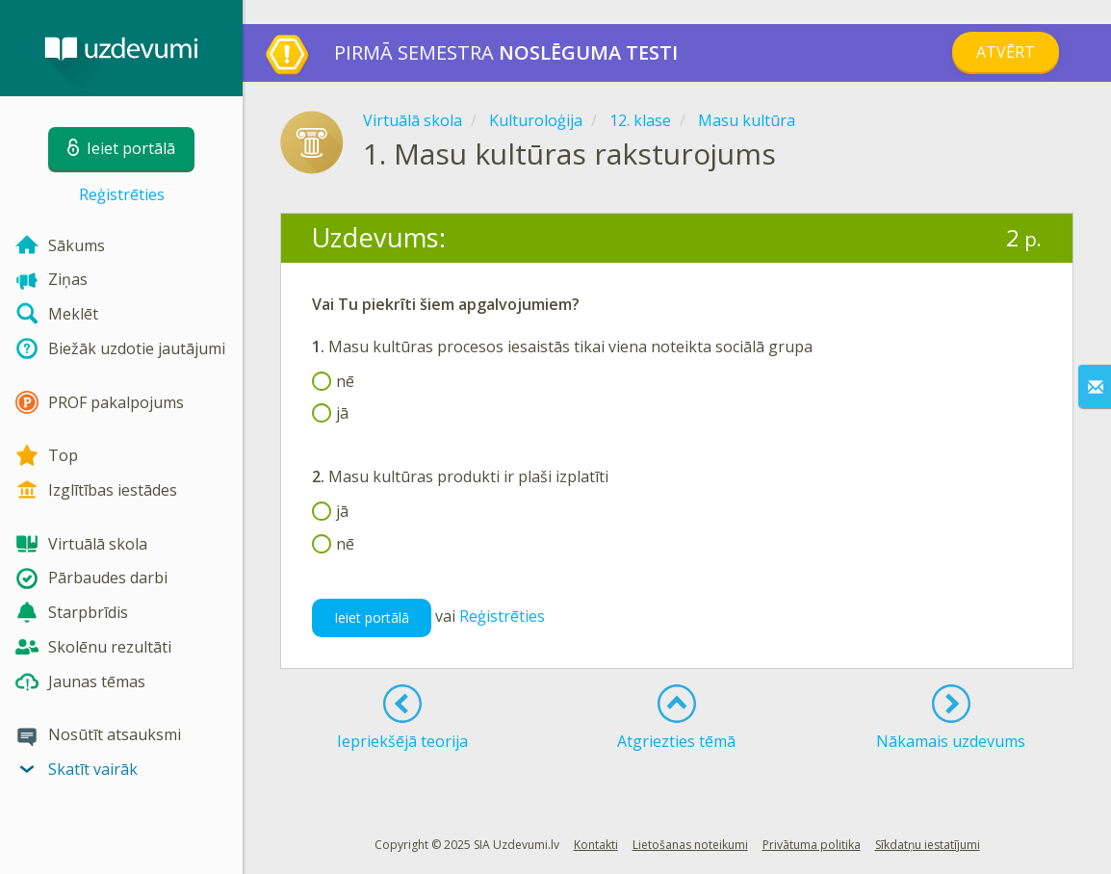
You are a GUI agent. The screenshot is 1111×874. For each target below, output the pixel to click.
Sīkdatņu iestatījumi (927, 844)
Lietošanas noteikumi (690, 844)
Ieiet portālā (371, 617)
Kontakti (596, 844)
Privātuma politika (811, 844)
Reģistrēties (122, 194)
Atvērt (1005, 52)
